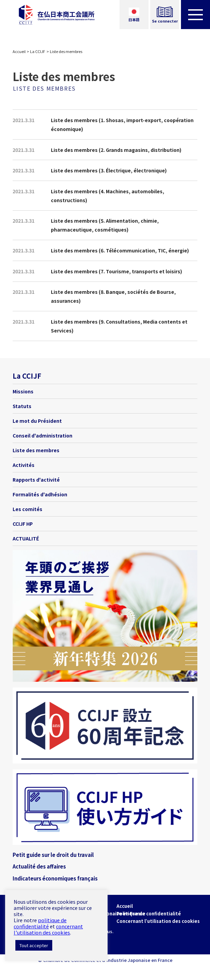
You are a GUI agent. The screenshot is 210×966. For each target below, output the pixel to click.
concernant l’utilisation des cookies (48, 929)
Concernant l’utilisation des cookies (158, 921)
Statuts (22, 406)
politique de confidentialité (40, 923)
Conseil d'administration (42, 435)
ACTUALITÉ (26, 538)
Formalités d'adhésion (40, 494)
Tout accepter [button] (33, 945)
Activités (23, 464)
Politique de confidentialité (148, 913)
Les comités (27, 509)
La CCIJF (37, 51)
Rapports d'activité (36, 479)
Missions (23, 391)
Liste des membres (36, 450)
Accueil (19, 51)
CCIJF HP (23, 523)
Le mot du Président (37, 420)
